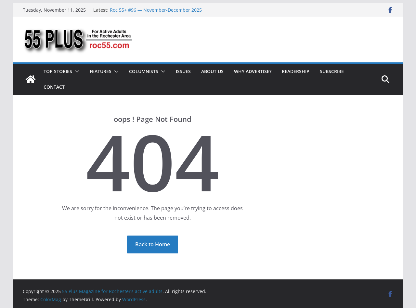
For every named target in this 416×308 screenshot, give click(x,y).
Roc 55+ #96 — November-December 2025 (156, 10)
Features (100, 71)
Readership (295, 71)
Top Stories (58, 71)
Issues (183, 71)
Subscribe (332, 71)
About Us (212, 71)
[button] (75, 71)
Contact (54, 87)
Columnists (143, 71)
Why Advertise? (252, 71)
